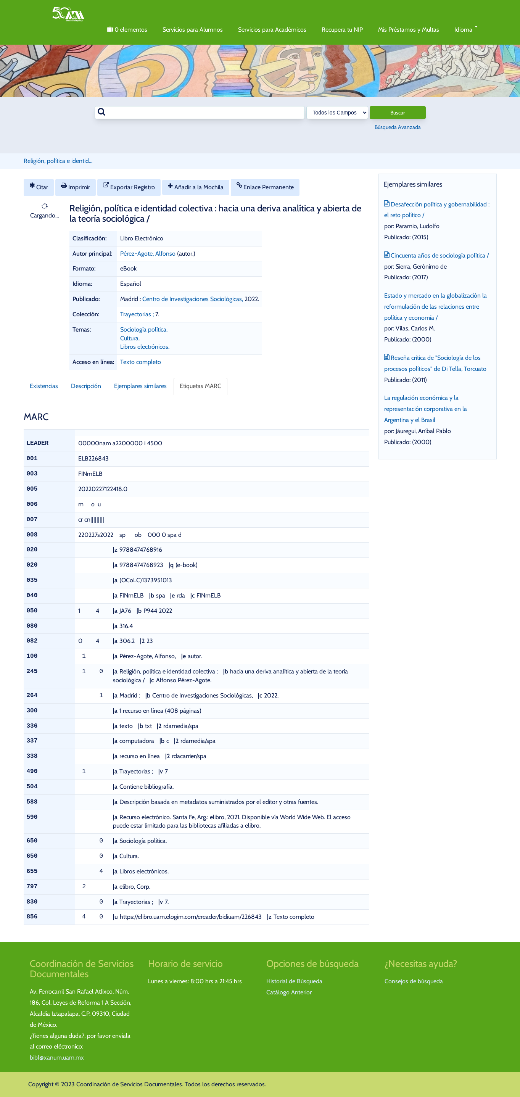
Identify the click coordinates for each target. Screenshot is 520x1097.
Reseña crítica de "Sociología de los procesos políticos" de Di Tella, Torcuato (435, 362)
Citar (38, 186)
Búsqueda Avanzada (398, 127)
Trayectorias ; (137, 314)
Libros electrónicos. (144, 346)
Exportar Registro (129, 186)
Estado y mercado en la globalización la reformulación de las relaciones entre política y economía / (435, 306)
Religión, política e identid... (58, 160)
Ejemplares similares (140, 386)
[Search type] (337, 112)
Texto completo (140, 362)
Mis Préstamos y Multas (408, 29)
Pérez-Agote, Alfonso (147, 253)
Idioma (466, 29)
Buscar (397, 112)
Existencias (44, 386)
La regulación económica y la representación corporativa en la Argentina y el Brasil (425, 409)
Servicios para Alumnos (193, 29)
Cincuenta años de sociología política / (436, 254)
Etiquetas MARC (200, 386)
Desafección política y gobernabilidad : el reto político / (437, 209)
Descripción (86, 386)
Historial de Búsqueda (294, 981)
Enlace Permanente (265, 186)
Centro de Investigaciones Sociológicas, (193, 299)
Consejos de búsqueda (414, 981)
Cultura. (130, 338)
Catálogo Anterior (289, 992)
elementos (127, 30)
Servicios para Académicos (272, 29)
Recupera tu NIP (342, 29)
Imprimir (75, 186)
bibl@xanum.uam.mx (57, 1057)
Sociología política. (143, 329)
